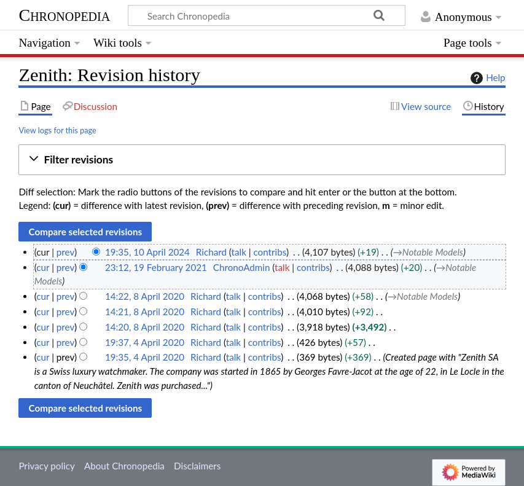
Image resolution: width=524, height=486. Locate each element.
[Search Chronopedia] (266, 15)
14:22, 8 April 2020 (144, 296)
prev (65, 251)
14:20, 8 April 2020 (144, 326)
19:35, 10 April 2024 (147, 251)
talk (239, 251)
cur (42, 267)
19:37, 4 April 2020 (144, 342)
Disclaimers (197, 465)
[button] (262, 160)
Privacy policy (46, 465)
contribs (270, 251)
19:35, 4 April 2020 (144, 357)
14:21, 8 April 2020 (144, 311)
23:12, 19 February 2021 (156, 267)
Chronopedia (64, 15)
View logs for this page (57, 130)
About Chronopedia (124, 465)
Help (486, 78)
